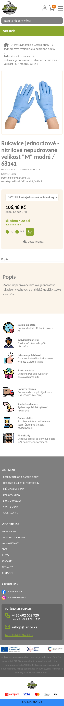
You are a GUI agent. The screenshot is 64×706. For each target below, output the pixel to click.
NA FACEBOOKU (16, 591)
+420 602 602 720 (25, 615)
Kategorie (32, 31)
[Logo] (14, 8)
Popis (4, 259)
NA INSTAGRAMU (16, 597)
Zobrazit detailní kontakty (19, 635)
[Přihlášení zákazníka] (44, 8)
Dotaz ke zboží (36, 241)
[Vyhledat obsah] (58, 20)
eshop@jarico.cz (24, 627)
